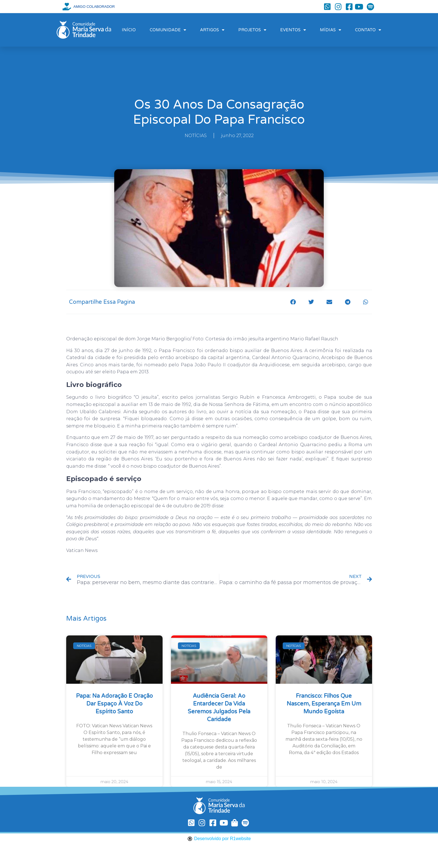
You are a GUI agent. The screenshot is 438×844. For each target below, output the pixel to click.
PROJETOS (252, 30)
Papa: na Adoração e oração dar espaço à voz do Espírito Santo (114, 704)
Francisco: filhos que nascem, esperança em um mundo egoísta (324, 704)
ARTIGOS (212, 30)
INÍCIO (129, 29)
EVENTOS (293, 30)
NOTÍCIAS (196, 135)
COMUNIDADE (168, 30)
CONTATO (368, 30)
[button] (293, 302)
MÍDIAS (330, 30)
